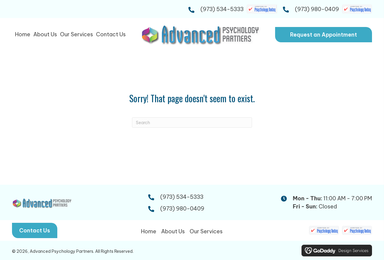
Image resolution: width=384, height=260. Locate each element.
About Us (173, 231)
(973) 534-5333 (222, 9)
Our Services (206, 231)
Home (148, 231)
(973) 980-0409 (317, 9)
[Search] (192, 122)
